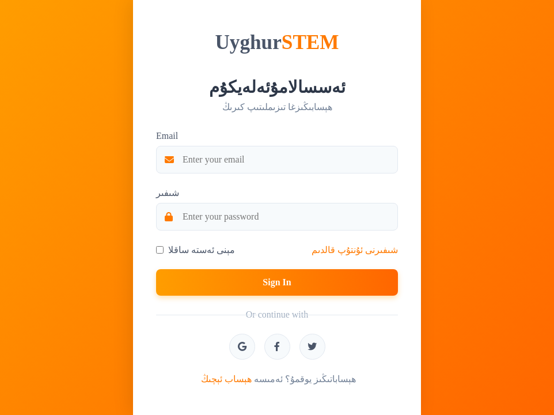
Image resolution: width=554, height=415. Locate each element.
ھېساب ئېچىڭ (226, 379)
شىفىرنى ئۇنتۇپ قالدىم (355, 250)
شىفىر (167, 193)
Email (167, 136)
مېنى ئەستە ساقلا (201, 250)
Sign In (277, 282)
